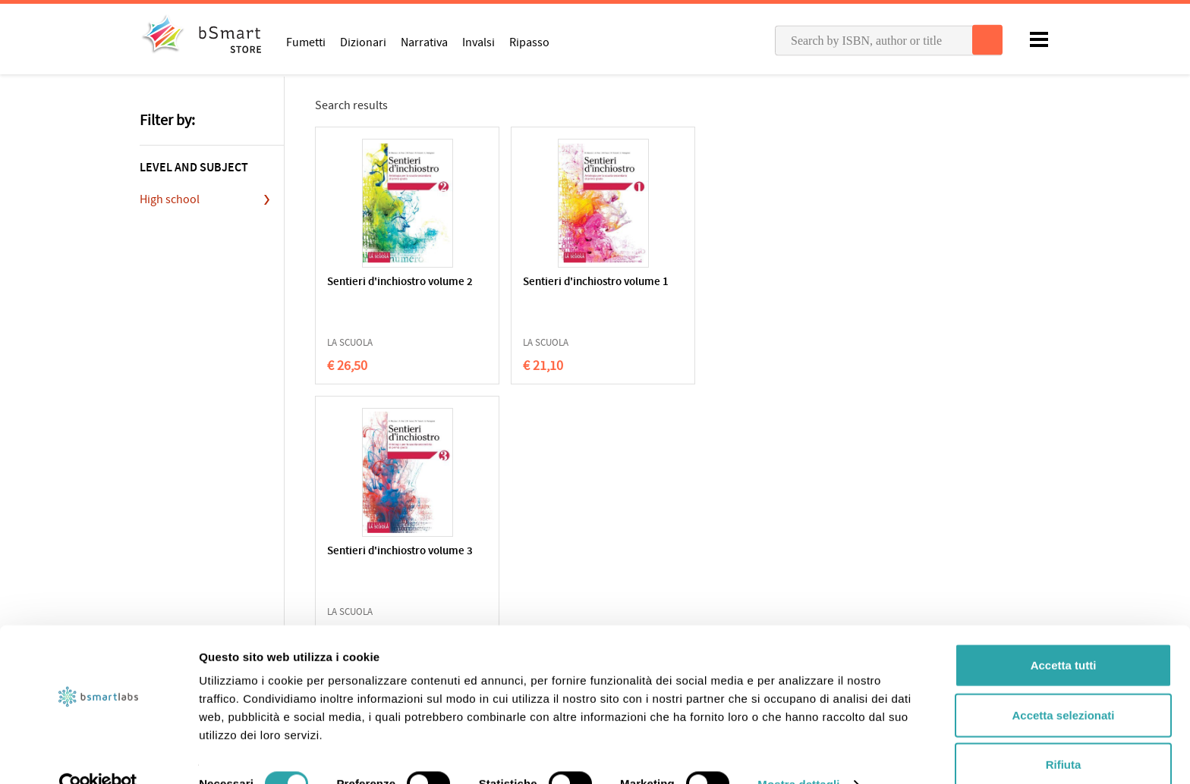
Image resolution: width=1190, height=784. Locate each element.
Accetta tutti (1064, 635)
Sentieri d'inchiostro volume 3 (672, 289)
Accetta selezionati (1063, 685)
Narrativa (424, 41)
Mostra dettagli (798, 754)
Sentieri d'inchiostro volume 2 (376, 289)
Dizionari (363, 41)
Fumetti (306, 41)
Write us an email (879, 591)
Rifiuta (1063, 734)
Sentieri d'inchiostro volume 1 (524, 289)
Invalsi (478, 41)
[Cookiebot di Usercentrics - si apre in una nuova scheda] (98, 754)
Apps (617, 575)
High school (170, 199)
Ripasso (529, 41)
